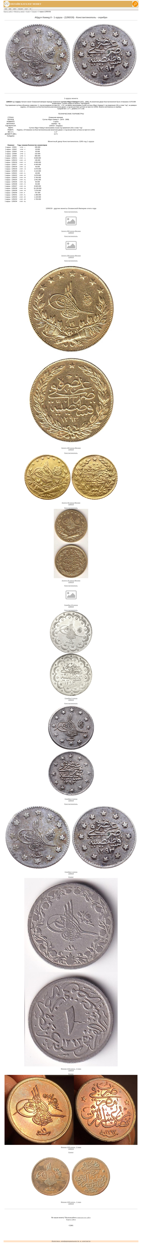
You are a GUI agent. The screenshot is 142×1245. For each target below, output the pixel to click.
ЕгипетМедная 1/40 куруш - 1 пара (71, 1178)
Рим (6, 8)
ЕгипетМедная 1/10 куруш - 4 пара (71, 973)
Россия (20, 8)
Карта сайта (8, 11)
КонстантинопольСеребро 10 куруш (71, 596)
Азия (28, 11)
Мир (10, 8)
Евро (14, 8)
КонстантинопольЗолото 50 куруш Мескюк (71, 478)
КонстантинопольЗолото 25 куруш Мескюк (71, 545)
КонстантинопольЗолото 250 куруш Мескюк (71, 246)
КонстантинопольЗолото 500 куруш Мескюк (71, 222)
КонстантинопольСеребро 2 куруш (71, 752)
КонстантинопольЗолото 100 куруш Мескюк (71, 355)
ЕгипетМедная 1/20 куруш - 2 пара (71, 1111)
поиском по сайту (84, 1218)
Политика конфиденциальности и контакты (71, 1241)
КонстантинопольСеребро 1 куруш (71, 839)
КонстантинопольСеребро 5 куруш (71, 655)
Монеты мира (19, 11)
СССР (26, 8)
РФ (30, 8)
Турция (34, 11)
